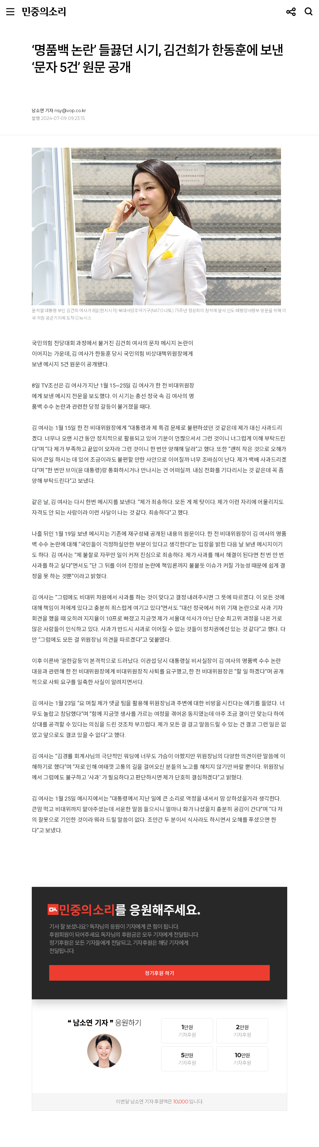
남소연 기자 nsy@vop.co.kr (59, 110)
